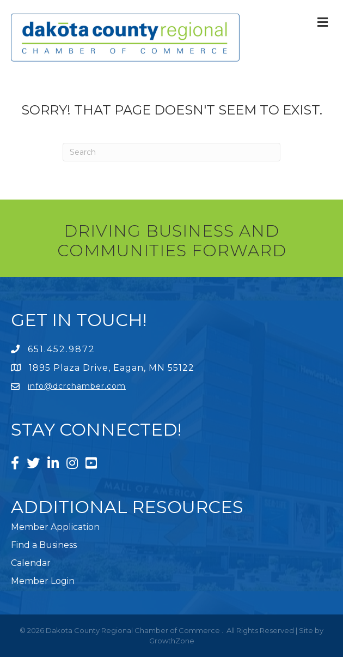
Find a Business (44, 545)
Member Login (43, 581)
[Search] (171, 152)
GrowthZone (171, 640)
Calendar (31, 563)
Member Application (55, 527)
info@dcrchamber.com (77, 386)
